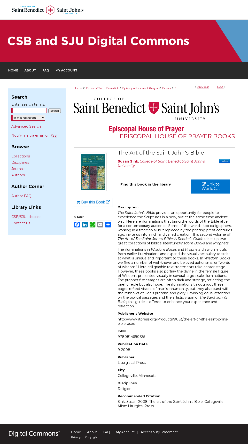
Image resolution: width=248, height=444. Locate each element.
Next (220, 87)
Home (78, 88)
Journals (18, 169)
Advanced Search (26, 126)
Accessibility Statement (159, 432)
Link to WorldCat (211, 186)
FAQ (106, 432)
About (92, 432)
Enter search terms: (28, 104)
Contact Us (20, 223)
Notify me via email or (34, 135)
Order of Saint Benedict (102, 88)
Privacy (76, 437)
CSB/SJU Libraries (26, 217)
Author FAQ (21, 196)
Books (166, 88)
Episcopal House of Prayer (140, 88)
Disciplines (20, 162)
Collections (20, 156)
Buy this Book (93, 202)
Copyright (91, 437)
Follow (224, 161)
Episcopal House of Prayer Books (177, 136)
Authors (18, 175)
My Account (125, 432)
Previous (203, 87)
